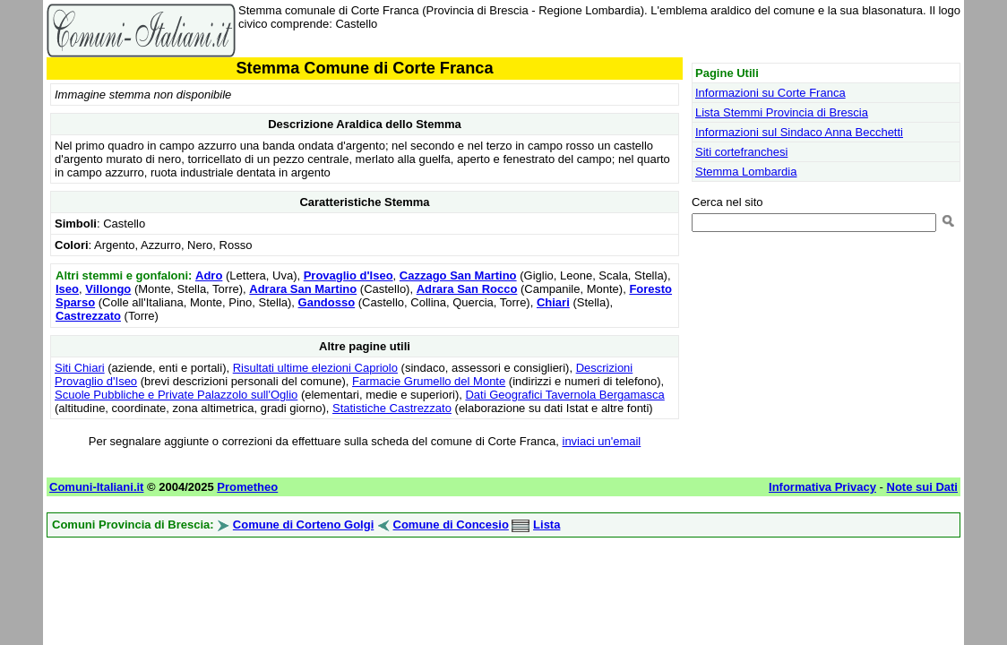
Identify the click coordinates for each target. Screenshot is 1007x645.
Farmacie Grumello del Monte (428, 381)
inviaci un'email (602, 441)
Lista (546, 524)
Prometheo (247, 487)
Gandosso (327, 302)
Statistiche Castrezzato (392, 408)
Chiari (553, 302)
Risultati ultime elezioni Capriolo (315, 367)
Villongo (108, 289)
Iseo (67, 289)
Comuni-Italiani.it (96, 487)
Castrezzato (88, 315)
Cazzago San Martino (458, 275)
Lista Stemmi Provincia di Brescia (781, 112)
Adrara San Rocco (467, 289)
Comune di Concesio (451, 524)
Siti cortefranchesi (741, 152)
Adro (208, 275)
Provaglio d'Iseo (348, 275)
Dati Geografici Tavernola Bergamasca (564, 394)
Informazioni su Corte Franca (770, 92)
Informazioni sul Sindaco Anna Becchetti (799, 132)
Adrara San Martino (303, 289)
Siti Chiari (80, 367)
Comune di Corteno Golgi (303, 524)
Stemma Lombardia (745, 171)
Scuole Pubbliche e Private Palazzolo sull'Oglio (176, 394)
